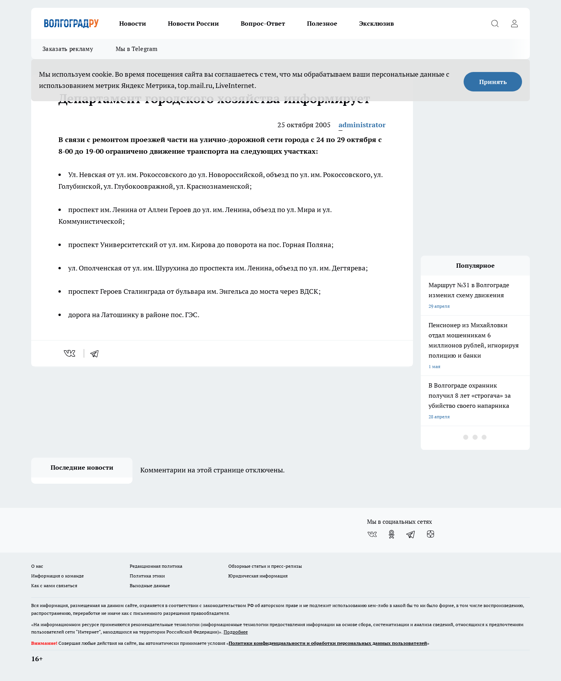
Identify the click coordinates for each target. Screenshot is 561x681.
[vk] (70, 353)
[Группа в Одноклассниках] (391, 534)
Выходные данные (150, 585)
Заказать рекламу (67, 49)
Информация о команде (57, 576)
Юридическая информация (258, 576)
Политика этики (147, 576)
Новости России (193, 23)
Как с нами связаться (54, 585)
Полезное (322, 23)
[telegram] (97, 353)
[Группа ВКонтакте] (372, 534)
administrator (362, 124)
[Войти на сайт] (514, 23)
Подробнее (236, 632)
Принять (493, 82)
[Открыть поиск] (495, 23)
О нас (37, 566)
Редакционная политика (156, 566)
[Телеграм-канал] (411, 534)
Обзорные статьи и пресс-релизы (265, 566)
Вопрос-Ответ (263, 23)
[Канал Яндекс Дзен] (430, 534)
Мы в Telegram (137, 49)
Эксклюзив (376, 23)
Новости (132, 23)
